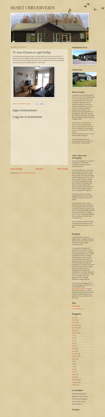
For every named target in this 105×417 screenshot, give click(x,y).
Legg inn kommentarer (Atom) (27, 173)
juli (73, 335)
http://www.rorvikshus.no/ (79, 288)
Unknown (77, 306)
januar (74, 322)
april (73, 343)
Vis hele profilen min (78, 309)
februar (74, 320)
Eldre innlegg (62, 169)
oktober (74, 330)
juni (73, 338)
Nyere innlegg (16, 169)
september (75, 333)
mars (73, 317)
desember (75, 325)
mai (73, 341)
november (75, 327)
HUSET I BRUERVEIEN (32, 7)
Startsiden (39, 169)
